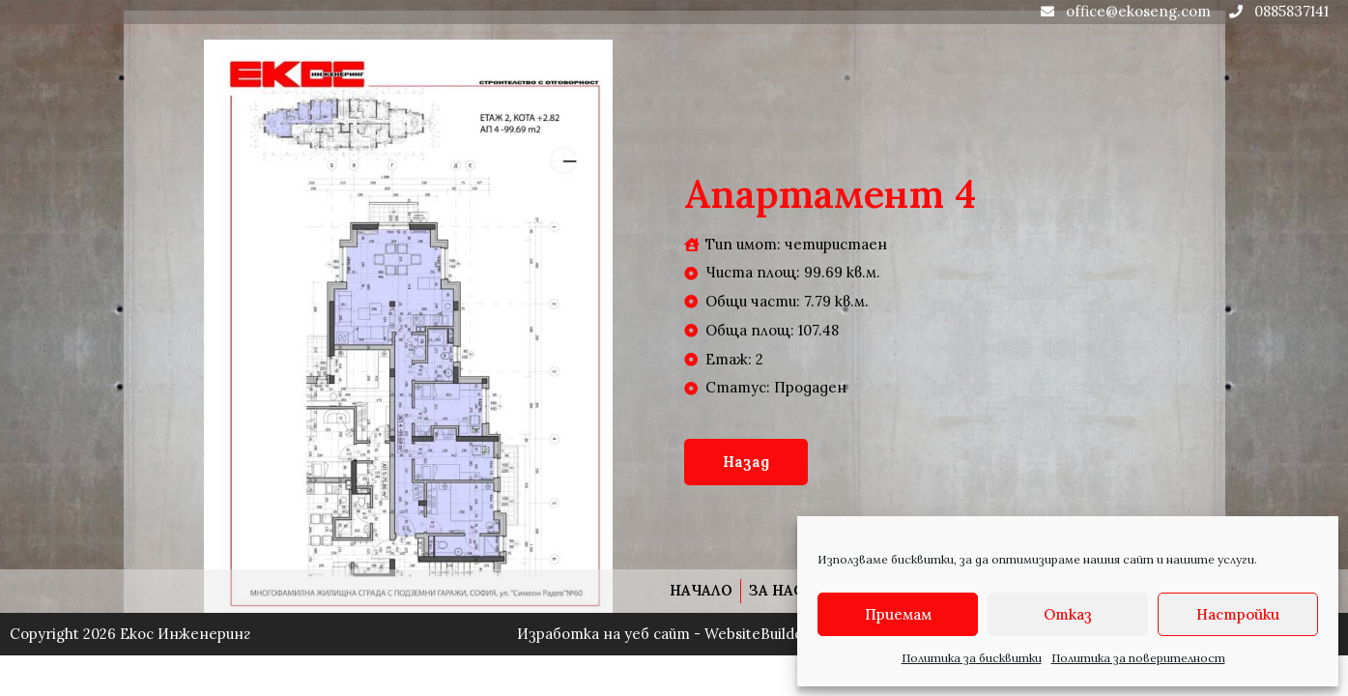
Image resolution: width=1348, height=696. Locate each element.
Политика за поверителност (1138, 658)
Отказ (1068, 614)
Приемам (898, 614)
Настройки (1237, 614)
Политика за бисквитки (972, 658)
